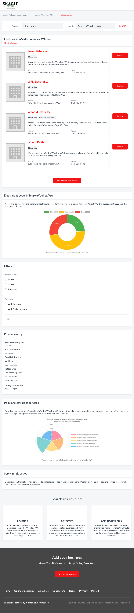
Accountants (11, 376)
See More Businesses (67, 180)
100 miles (12, 289)
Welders (9, 361)
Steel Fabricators (13, 357)
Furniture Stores (12, 349)
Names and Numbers (37, 602)
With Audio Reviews (17, 309)
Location (71, 26)
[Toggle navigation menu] (130, 5)
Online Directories (24, 590)
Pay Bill (95, 590)
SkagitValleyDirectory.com (15, 15)
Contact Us (58, 590)
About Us (43, 590)
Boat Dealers (11, 365)
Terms (72, 590)
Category (16, 26)
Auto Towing (11, 388)
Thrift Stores (11, 380)
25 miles (11, 279)
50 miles (11, 284)
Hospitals (9, 353)
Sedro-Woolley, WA (44, 15)
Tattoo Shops (11, 368)
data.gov (21, 203)
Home (7, 590)
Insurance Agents (13, 372)
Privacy (83, 590)
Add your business (67, 574)
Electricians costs (12, 43)
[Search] (122, 26)
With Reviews (14, 304)
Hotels (8, 345)
